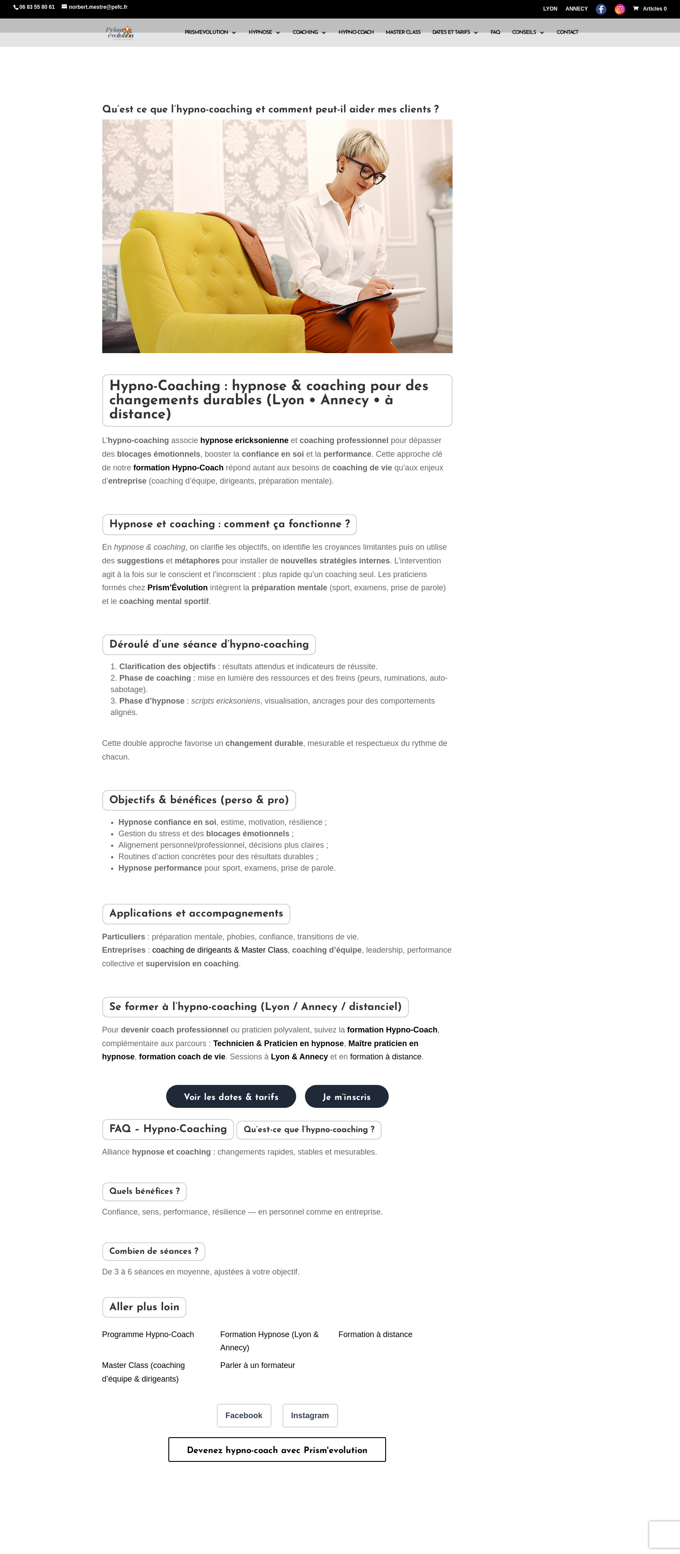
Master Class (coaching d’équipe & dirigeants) (143, 1372)
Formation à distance (375, 1334)
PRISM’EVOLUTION (206, 32)
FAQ (495, 32)
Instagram (310, 1415)
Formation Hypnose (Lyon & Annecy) (269, 1341)
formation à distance (385, 1056)
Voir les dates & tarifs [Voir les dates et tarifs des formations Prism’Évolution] (231, 1097)
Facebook (244, 1415)
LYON (550, 9)
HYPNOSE (260, 32)
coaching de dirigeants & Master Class (220, 950)
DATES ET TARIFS (451, 32)
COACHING (305, 32)
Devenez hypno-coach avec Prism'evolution (277, 1450)
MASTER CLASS (403, 32)
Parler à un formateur (257, 1365)
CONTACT (567, 32)
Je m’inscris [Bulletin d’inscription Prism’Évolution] (347, 1097)
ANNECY (576, 9)
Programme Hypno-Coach (148, 1334)
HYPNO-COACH (356, 32)
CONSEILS (524, 32)
